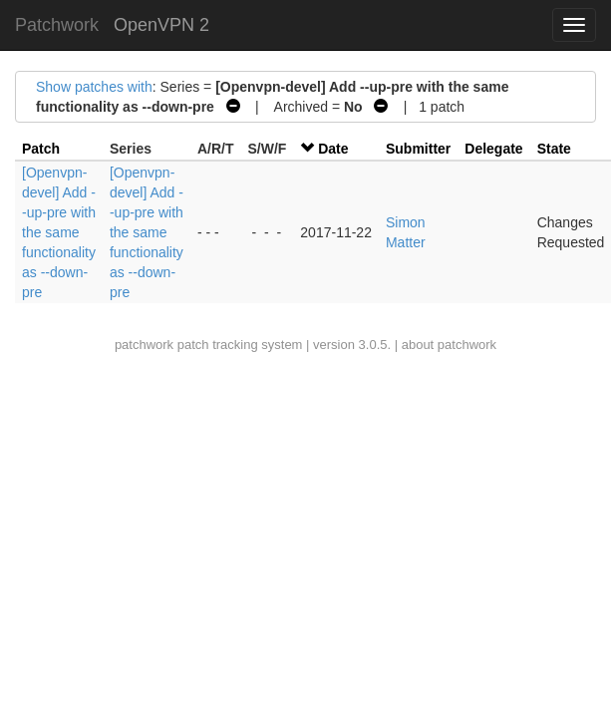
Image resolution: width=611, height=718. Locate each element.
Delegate (493, 149)
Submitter (418, 149)
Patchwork (57, 25)
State (554, 149)
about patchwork (449, 344)
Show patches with (94, 87)
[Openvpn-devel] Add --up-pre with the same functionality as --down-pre (59, 232)
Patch (41, 149)
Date (333, 149)
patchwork (144, 344)
